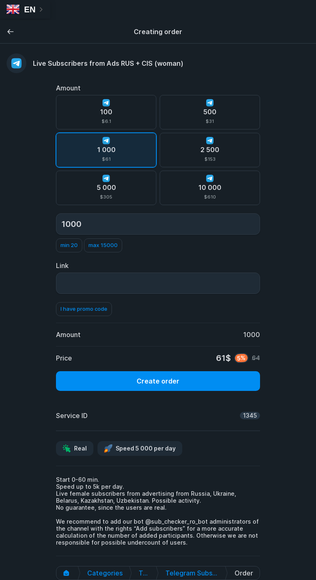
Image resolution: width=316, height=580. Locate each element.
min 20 (69, 245)
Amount (68, 88)
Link (62, 265)
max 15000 (103, 245)
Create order (158, 381)
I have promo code (83, 308)
